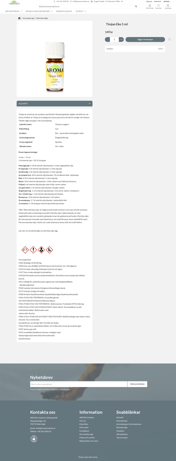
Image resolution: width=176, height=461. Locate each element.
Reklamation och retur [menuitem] (88, 441)
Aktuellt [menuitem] (119, 417)
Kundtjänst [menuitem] (84, 431)
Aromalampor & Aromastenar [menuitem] (129, 424)
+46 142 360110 (44, 431)
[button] (158, 6)
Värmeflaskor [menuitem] (64, 11)
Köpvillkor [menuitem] (83, 424)
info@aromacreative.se (45, 428)
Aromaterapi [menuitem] (12, 11)
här (56, 231)
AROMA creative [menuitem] (86, 417)
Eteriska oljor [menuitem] (122, 427)
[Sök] (136, 6)
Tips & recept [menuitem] (121, 437)
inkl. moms (93, 457)
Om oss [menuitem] (82, 421)
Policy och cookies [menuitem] (87, 437)
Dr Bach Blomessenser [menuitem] (38, 11)
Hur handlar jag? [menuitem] (86, 434)
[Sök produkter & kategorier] (85, 6)
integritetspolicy (65, 389)
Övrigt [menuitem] (79, 11)
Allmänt (23, 103)
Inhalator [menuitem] (120, 431)
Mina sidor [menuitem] (84, 427)
